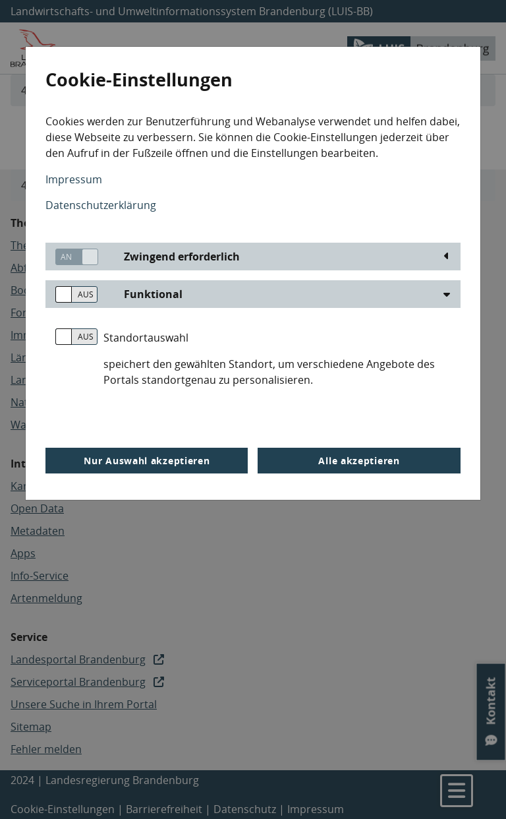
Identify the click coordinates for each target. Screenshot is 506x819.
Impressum (73, 179)
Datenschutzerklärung (100, 205)
